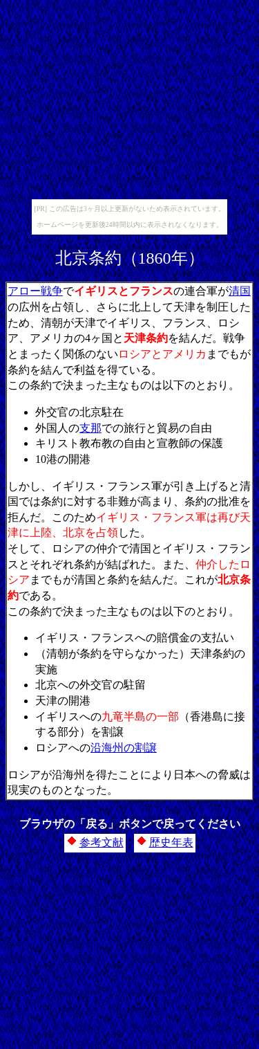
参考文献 (101, 842)
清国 (240, 291)
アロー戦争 (35, 291)
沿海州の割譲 (123, 748)
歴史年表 (171, 842)
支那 (90, 428)
